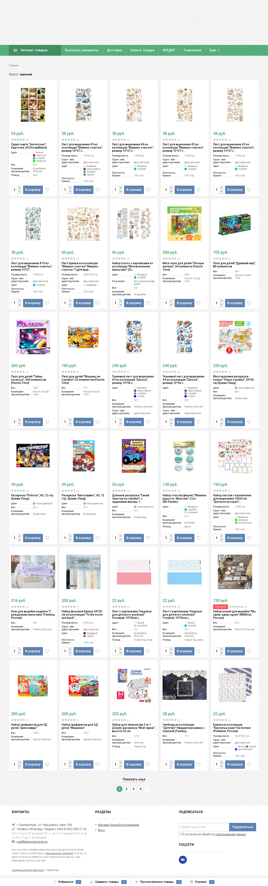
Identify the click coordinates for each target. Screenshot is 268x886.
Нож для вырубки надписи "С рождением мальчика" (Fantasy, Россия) (33, 614)
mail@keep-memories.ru (32, 841)
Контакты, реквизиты (82, 50)
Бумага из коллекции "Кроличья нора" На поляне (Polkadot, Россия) (232, 728)
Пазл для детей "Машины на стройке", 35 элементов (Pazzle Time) (83, 379)
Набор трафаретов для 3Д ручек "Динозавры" (29, 726)
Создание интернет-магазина (28, 870)
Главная (13, 65)
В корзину (33, 190)
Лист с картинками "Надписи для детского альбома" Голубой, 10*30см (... (182, 614)
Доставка (114, 50)
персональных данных (231, 834)
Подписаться (242, 827)
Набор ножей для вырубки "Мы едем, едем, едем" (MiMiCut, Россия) (234, 614)
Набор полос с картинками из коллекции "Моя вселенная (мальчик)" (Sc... (132, 266)
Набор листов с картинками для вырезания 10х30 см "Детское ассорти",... (232, 498)
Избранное (67, 882)
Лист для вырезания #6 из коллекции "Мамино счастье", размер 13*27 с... (132, 147)
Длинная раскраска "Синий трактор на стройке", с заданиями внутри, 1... (130, 498)
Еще (212, 50)
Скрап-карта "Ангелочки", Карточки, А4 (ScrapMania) (29, 146)
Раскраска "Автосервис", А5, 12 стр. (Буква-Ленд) (83, 497)
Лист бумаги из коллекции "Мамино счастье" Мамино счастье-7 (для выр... (80, 266)
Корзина (202, 882)
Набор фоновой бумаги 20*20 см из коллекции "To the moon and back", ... (82, 614)
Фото (101, 830)
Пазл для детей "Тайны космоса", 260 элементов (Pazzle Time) (28, 379)
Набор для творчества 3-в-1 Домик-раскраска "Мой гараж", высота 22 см (133, 728)
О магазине (192, 50)
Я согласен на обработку (212, 834)
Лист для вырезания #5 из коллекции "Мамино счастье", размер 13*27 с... (183, 147)
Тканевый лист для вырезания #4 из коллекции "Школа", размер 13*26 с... (183, 379)
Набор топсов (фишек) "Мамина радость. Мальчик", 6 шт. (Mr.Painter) (184, 498)
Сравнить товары (108, 882)
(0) (20, 140)
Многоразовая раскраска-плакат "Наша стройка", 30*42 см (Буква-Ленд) (233, 379)
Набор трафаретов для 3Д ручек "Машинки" (80, 726)
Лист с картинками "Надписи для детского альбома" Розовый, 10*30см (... (132, 614)
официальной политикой (59, 853)
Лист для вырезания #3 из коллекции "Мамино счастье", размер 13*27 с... (233, 147)
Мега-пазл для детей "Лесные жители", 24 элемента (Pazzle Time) (183, 266)
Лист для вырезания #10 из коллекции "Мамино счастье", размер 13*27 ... (31, 266)
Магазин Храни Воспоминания (118, 824)
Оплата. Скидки (142, 50)
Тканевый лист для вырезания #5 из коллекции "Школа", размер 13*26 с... (133, 379)
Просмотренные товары (158, 882)
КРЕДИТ (169, 50)
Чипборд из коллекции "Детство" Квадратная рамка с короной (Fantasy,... (184, 728)
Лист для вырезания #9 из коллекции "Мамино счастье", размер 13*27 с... (82, 147)
